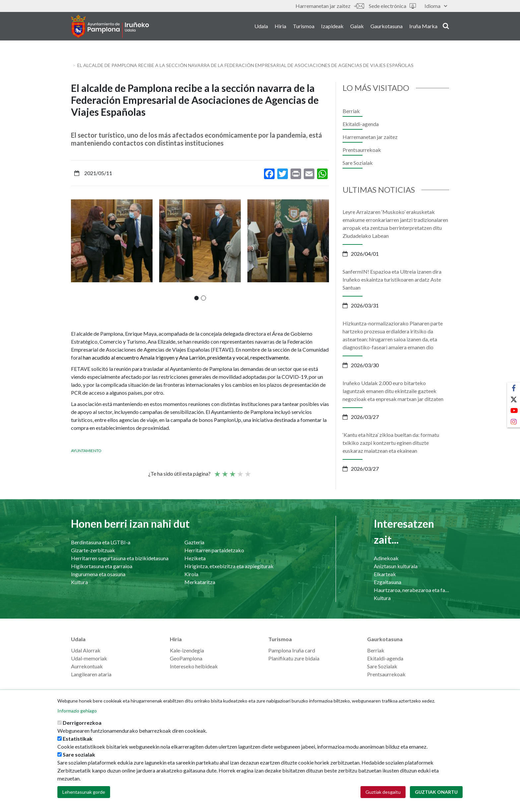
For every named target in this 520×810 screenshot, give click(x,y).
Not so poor (225, 471)
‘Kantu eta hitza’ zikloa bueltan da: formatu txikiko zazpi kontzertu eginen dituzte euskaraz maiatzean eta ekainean (391, 443)
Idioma (435, 6)
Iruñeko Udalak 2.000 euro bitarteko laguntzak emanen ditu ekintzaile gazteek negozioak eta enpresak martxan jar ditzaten (393, 391)
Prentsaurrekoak (362, 150)
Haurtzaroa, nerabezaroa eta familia (411, 590)
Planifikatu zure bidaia (293, 658)
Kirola (191, 574)
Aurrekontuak (87, 666)
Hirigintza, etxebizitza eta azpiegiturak (229, 566)
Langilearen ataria (91, 674)
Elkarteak (385, 574)
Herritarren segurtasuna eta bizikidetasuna (119, 558)
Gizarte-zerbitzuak (93, 550)
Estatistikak (78, 738)
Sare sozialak (79, 754)
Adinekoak (386, 558)
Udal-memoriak (89, 658)
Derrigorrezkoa (82, 722)
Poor (217, 471)
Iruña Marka (423, 26)
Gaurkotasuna (386, 26)
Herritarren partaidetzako (214, 550)
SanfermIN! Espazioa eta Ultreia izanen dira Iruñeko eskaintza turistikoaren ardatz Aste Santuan (392, 279)
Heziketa (195, 558)
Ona (240, 471)
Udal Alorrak (85, 650)
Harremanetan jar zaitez (329, 6)
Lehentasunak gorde (83, 792)
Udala (261, 26)
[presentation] (76, 250)
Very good (247, 471)
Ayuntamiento (86, 450)
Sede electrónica (392, 6)
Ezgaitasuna (387, 582)
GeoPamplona (186, 658)
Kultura (79, 582)
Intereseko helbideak (194, 666)
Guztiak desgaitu (383, 792)
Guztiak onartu (436, 792)
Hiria (280, 26)
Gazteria (194, 542)
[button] (196, 298)
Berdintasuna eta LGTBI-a (100, 542)
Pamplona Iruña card (291, 650)
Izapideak (332, 26)
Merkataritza (199, 582)
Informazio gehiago (77, 710)
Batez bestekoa (232, 471)
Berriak (351, 111)
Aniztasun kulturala (396, 566)
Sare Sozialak (358, 163)
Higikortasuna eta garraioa (101, 566)
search (446, 25)
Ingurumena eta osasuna (98, 574)
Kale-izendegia (187, 650)
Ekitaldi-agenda (361, 124)
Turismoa (303, 26)
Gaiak (357, 26)
